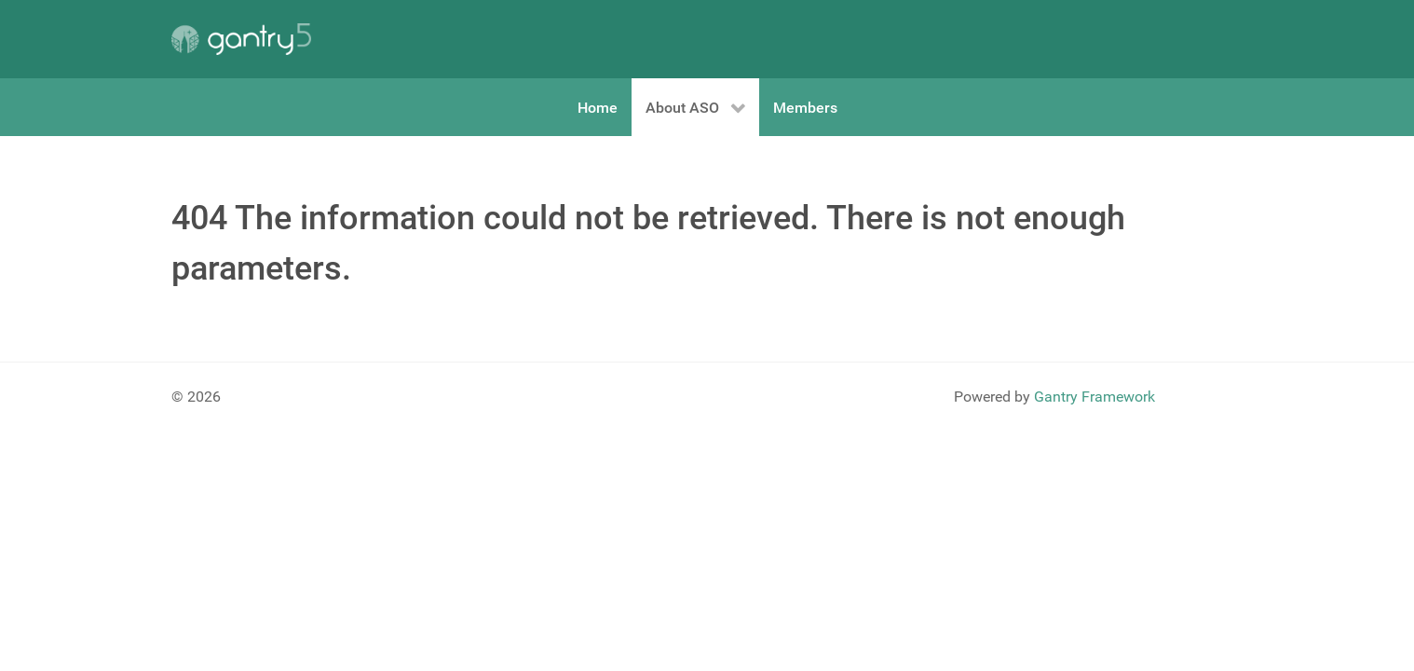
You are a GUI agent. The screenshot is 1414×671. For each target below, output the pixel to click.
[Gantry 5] (241, 39)
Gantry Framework (1094, 396)
